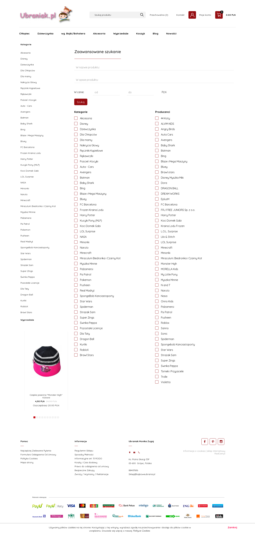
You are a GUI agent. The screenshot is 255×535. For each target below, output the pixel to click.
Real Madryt (26, 241)
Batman (24, 117)
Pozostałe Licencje (29, 283)
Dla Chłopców (27, 70)
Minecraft (25, 200)
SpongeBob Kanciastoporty (34, 247)
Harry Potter (26, 159)
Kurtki (23, 300)
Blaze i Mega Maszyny (31, 135)
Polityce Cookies (141, 530)
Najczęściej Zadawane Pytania (35, 450)
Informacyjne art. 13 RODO (88, 458)
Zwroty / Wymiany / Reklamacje (91, 474)
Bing (22, 129)
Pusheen (24, 235)
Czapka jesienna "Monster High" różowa (46, 396)
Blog (155, 33)
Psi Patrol (25, 224)
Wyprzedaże (120, 33)
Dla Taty (24, 288)
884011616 (133, 470)
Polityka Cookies (29, 458)
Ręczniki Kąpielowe (30, 88)
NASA (23, 182)
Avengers (25, 111)
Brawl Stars (26, 312)
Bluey (23, 141)
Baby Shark (26, 123)
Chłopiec (24, 33)
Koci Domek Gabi (29, 170)
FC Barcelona (27, 147)
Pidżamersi (25, 218)
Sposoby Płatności (84, 454)
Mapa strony (26, 462)
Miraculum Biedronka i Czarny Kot (38, 206)
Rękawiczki (25, 94)
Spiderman (26, 259)
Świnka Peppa (27, 277)
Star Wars (25, 253)
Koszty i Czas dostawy (86, 462)
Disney (24, 58)
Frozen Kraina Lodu (30, 153)
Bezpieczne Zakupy (85, 470)
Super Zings (26, 271)
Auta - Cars (26, 106)
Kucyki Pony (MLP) (30, 165)
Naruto (24, 194)
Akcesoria (99, 33)
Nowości (171, 33)
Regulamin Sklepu (84, 450)
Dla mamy (25, 76)
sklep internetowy (216, 451)
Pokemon (25, 229)
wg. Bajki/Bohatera (73, 33)
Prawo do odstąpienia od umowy (92, 466)
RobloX (24, 306)
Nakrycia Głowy (28, 82)
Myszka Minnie (27, 212)
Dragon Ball (26, 294)
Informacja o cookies (194, 451)
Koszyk (140, 33)
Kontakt (180, 15)
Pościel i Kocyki (28, 100)
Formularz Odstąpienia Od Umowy (38, 454)
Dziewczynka (45, 33)
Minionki (24, 188)
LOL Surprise (27, 176)
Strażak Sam (26, 265)
